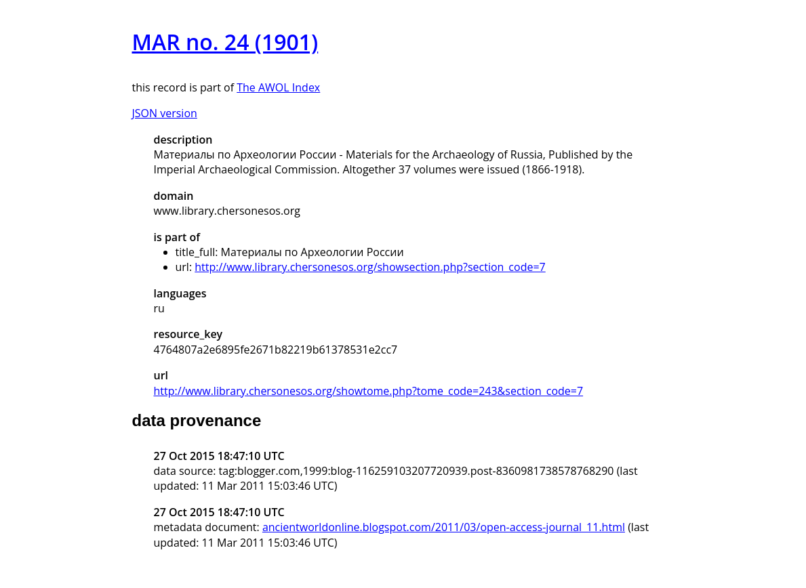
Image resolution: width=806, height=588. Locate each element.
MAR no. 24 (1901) (225, 41)
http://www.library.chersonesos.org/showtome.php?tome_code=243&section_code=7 (369, 390)
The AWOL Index (278, 87)
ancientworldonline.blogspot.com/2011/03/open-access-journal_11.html (443, 527)
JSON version (164, 113)
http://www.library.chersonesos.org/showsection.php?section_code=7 (370, 266)
